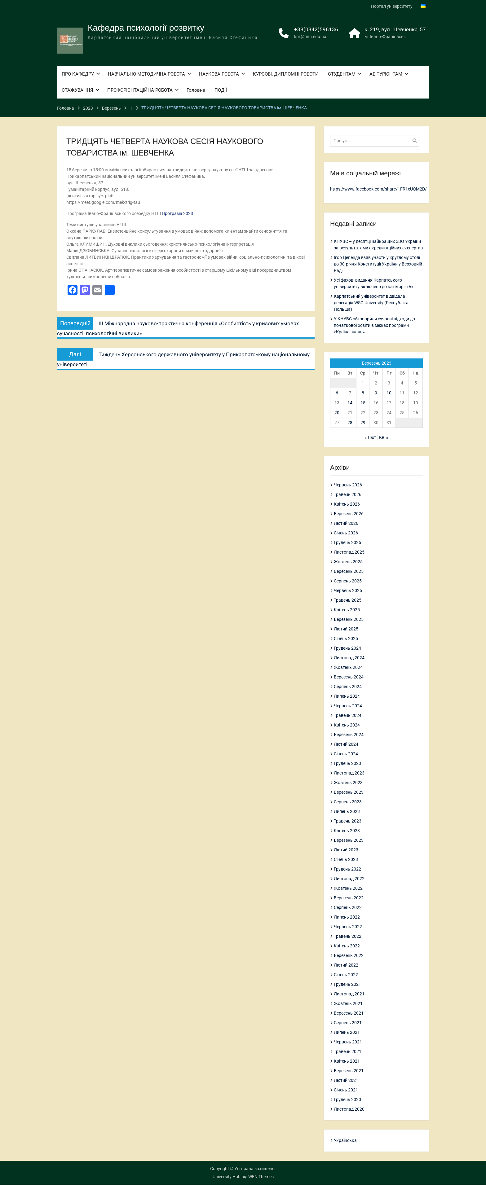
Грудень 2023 (347, 763)
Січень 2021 (346, 1090)
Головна (196, 91)
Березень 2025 (349, 619)
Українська (345, 1140)
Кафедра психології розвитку (146, 28)
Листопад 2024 (349, 658)
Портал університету (392, 6)
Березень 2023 (349, 840)
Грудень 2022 (347, 869)
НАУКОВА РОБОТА (219, 74)
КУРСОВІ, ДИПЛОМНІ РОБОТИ (286, 74)
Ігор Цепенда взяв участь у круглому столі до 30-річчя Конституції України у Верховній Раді (378, 264)
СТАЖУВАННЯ (77, 91)
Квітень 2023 (347, 830)
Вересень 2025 (349, 571)
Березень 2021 (349, 1071)
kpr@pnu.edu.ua (310, 37)
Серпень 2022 (348, 907)
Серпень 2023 (348, 802)
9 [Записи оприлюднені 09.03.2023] (376, 392)
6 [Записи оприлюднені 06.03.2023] (337, 392)
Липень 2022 (347, 917)
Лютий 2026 (346, 523)
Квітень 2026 (347, 504)
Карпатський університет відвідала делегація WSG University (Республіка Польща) (371, 303)
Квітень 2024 (347, 725)
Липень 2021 (347, 1032)
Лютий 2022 (346, 965)
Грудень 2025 (347, 542)
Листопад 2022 (349, 878)
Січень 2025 (346, 638)
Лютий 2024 (346, 744)
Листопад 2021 (349, 994)
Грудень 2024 (347, 648)
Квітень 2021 (347, 1061)
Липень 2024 (347, 696)
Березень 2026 (349, 513)
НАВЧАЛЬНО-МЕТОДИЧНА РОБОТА (146, 74)
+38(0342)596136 (316, 30)
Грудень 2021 (347, 984)
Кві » (383, 437)
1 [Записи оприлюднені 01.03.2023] (363, 382)
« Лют (370, 437)
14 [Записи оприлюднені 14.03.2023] (349, 402)
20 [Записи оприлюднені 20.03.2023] (336, 412)
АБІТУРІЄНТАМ (385, 74)
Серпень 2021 (348, 1022)
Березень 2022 (349, 955)
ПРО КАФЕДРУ (78, 74)
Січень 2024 (346, 754)
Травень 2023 (347, 821)
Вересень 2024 (349, 677)
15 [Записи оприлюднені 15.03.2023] (362, 402)
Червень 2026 (348, 485)
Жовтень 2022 (348, 888)
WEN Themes (261, 1176)
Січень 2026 (346, 533)
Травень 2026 (347, 494)
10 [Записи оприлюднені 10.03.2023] (389, 392)
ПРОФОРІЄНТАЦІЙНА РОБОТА (140, 91)
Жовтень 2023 (348, 782)
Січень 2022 (346, 974)
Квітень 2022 (347, 946)
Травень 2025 (347, 600)
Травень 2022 (347, 936)
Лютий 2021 (346, 1080)
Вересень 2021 (349, 1013)
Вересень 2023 (349, 792)
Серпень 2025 (348, 581)
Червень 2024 (348, 706)
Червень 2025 (348, 590)
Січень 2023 (346, 859)
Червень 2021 (348, 1042)
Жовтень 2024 (348, 667)
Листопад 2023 (349, 773)
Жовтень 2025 (348, 562)
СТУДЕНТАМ (342, 74)
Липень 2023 (347, 811)
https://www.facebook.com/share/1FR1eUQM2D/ (378, 189)
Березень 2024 (349, 734)
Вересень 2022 (349, 898)
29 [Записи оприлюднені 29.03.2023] (362, 422)
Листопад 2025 (349, 552)
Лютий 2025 (346, 629)
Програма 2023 (177, 213)
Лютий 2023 (346, 850)
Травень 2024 (347, 715)
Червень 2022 (348, 926)
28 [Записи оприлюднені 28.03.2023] (349, 422)
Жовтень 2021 (348, 1003)
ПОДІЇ (220, 91)
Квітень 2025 (347, 610)
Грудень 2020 (347, 1099)
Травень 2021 (347, 1051)
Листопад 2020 (349, 1109)
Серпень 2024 (348, 686)
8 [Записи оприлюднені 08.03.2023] (363, 392)
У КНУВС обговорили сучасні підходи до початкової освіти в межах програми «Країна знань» (374, 325)
